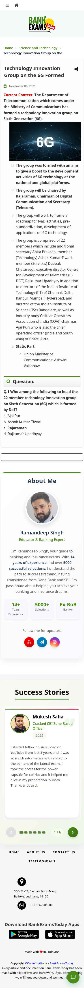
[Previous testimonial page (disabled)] (11, 833)
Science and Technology (38, 47)
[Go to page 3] (30, 833)
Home (8, 47)
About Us (36, 852)
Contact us (64, 852)
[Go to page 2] (25, 833)
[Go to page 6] (43, 833)
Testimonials (41, 862)
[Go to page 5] (39, 833)
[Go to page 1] (21, 832)
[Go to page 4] (34, 833)
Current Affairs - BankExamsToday (50, 964)
